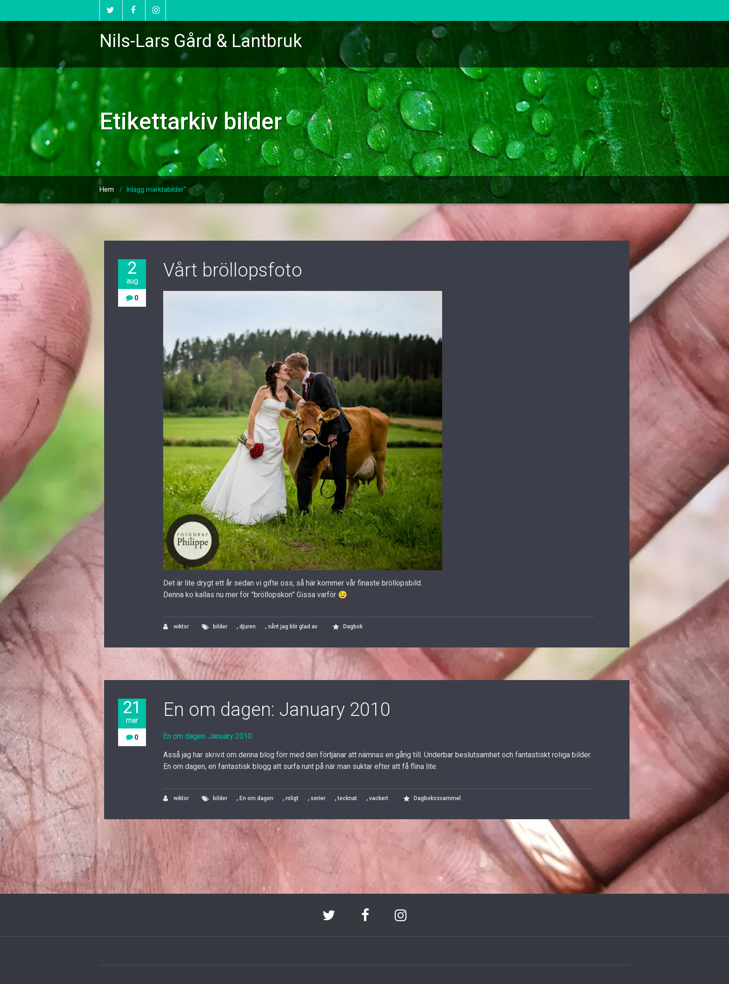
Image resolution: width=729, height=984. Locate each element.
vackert (378, 798)
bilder (220, 626)
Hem (106, 189)
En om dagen (256, 798)
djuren (247, 626)
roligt (291, 798)
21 (132, 712)
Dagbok (353, 626)
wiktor (176, 626)
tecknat (347, 798)
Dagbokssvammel (437, 798)
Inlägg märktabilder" (156, 189)
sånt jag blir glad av (293, 626)
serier (318, 798)
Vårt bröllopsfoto (232, 270)
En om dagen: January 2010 (277, 710)
